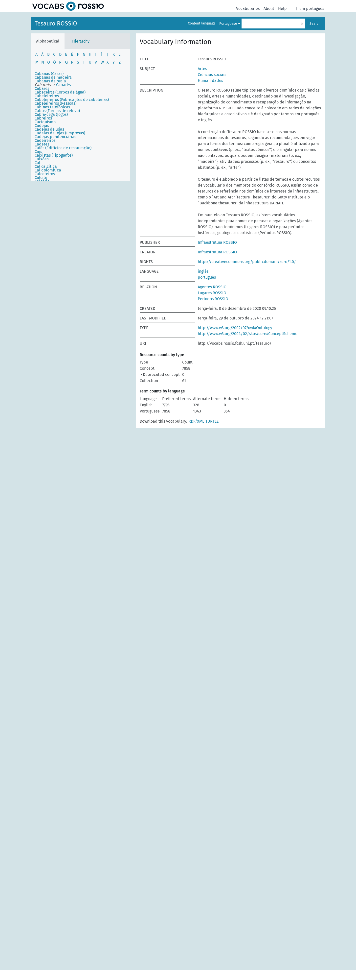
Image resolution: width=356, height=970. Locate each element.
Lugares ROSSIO (212, 293)
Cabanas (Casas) (49, 73)
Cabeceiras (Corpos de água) (60, 92)
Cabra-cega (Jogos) (51, 114)
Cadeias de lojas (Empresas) (60, 133)
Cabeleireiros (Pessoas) (55, 103)
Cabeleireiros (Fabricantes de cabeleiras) (72, 99)
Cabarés (42, 88)
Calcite (41, 177)
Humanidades (210, 80)
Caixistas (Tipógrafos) (54, 155)
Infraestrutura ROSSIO (217, 242)
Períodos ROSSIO (213, 298)
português (207, 277)
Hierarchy (80, 41)
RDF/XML (196, 421)
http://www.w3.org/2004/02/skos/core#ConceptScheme (247, 333)
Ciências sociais (212, 74)
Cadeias (42, 125)
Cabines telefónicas (52, 107)
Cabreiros (43, 118)
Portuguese (228, 24)
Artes (202, 68)
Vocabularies (248, 8)
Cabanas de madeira (53, 77)
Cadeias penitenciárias (55, 137)
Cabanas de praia (50, 81)
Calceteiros (45, 174)
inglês (203, 271)
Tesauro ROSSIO (56, 23)
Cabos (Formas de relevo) (57, 111)
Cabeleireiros (47, 96)
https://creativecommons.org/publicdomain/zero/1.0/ (247, 261)
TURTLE (212, 421)
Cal (37, 163)
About (269, 8)
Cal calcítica (46, 166)
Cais (38, 151)
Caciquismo (45, 122)
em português (311, 8)
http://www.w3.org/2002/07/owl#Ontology (235, 327)
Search (315, 24)
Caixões (41, 159)
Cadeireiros (45, 140)
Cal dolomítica (48, 170)
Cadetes (42, 144)
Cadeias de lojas (49, 129)
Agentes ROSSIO (212, 287)
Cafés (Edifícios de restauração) (63, 148)
